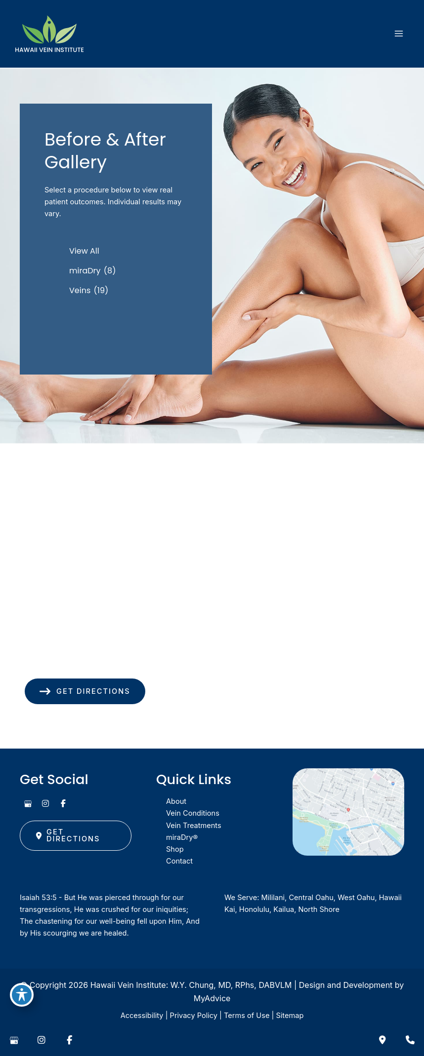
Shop (175, 849)
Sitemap (289, 1015)
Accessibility (142, 1015)
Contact (179, 861)
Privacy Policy (193, 1015)
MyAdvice (212, 998)
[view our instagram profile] (45, 803)
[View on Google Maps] (348, 812)
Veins (79, 290)
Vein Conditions (192, 813)
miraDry (85, 270)
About (176, 801)
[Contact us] (382, 1040)
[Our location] (410, 1040)
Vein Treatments (193, 825)
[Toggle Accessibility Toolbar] (22, 995)
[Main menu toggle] (398, 33)
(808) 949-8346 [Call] (78, 661)
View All (84, 251)
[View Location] (75, 621)
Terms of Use (246, 1015)
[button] (85, 691)
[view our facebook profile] (63, 803)
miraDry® (182, 837)
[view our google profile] (28, 803)
